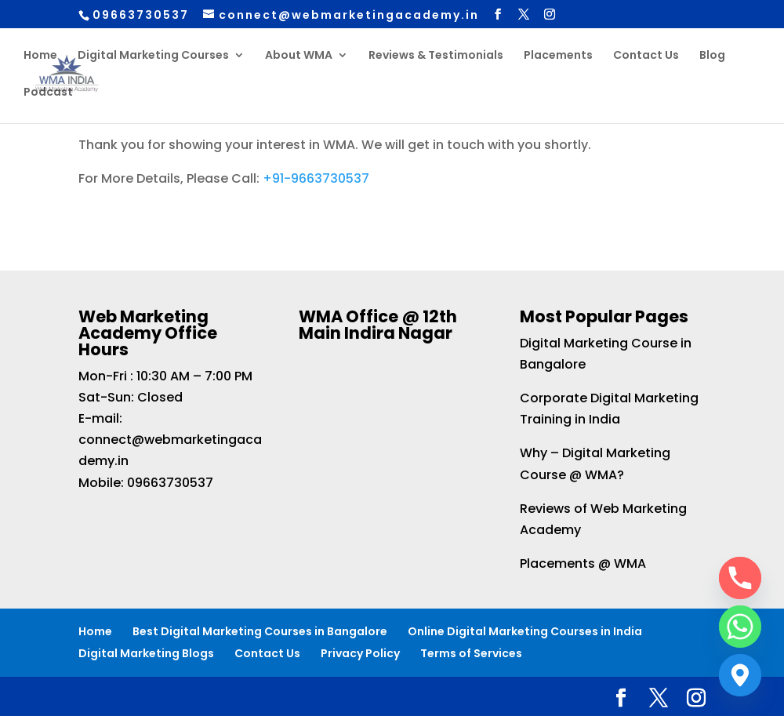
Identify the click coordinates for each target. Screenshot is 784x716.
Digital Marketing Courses (153, 56)
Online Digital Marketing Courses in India (525, 631)
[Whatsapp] (740, 626)
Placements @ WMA (583, 563)
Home (40, 56)
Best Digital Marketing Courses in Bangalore (259, 631)
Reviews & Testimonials (435, 56)
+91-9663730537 (316, 178)
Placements (558, 56)
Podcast (48, 93)
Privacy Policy (360, 653)
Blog (712, 56)
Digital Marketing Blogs (146, 653)
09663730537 (170, 483)
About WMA (298, 56)
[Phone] (740, 578)
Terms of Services (471, 653)
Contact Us (646, 56)
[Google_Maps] (740, 675)
